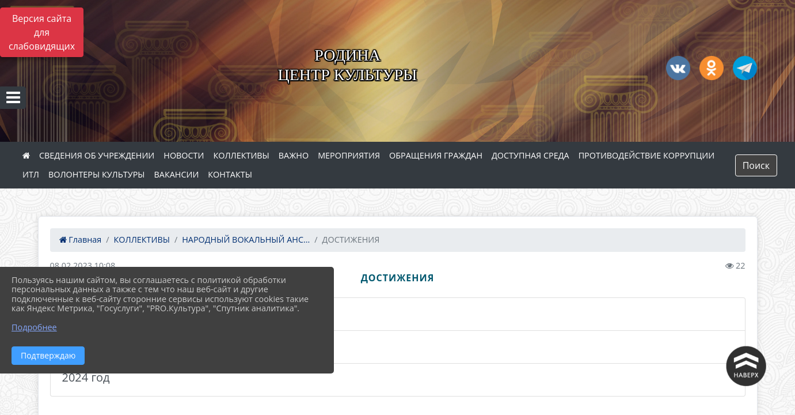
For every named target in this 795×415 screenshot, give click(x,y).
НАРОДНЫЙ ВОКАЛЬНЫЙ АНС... (246, 239)
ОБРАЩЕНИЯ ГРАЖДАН (435, 155)
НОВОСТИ (183, 155)
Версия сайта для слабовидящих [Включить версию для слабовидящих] (42, 32)
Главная (80, 239)
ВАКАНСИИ (176, 174)
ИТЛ (30, 174)
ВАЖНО (294, 155)
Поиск (756, 165)
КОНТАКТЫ (230, 174)
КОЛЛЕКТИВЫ (241, 155)
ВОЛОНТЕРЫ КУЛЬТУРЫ (96, 174)
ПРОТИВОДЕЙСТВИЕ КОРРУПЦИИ (647, 155)
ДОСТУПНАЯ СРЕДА (530, 155)
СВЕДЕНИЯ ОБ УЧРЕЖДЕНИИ (96, 155)
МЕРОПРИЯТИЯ (349, 155)
